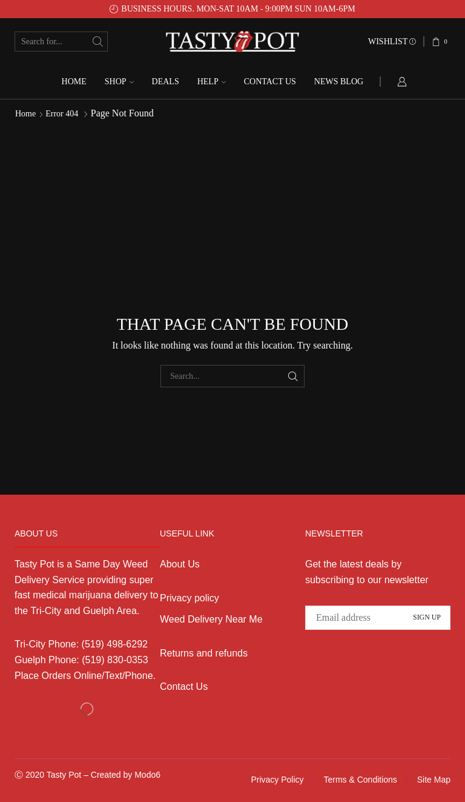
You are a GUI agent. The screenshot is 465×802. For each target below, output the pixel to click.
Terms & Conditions (360, 779)
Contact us (270, 81)
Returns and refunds (204, 653)
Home (74, 81)
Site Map (433, 779)
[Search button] (97, 41)
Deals (165, 81)
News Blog (338, 81)
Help (211, 81)
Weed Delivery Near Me (211, 619)
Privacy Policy (277, 779)
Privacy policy (189, 598)
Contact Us (184, 686)
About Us (180, 564)
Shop (119, 81)
